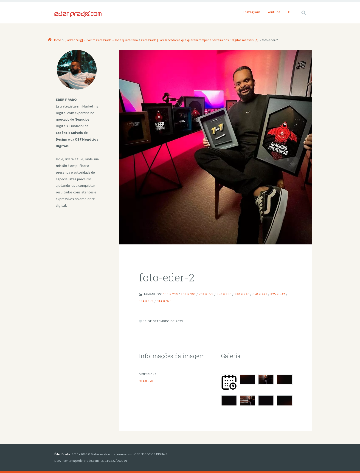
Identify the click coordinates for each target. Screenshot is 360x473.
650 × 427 (260, 294)
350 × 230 (170, 294)
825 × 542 (277, 294)
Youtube (274, 12)
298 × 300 (188, 294)
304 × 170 (146, 301)
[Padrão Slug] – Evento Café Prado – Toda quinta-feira (101, 40)
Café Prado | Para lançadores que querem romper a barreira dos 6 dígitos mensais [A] (199, 40)
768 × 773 (206, 294)
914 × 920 (164, 301)
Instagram (251, 12)
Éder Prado (62, 454)
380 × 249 (242, 294)
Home (57, 40)
